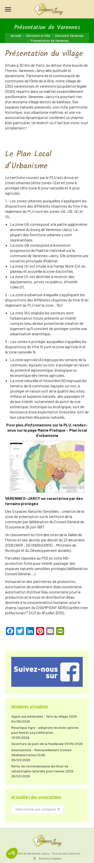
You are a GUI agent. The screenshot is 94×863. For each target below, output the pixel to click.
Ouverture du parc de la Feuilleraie (37, 744)
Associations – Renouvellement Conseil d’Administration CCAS (41, 752)
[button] (12, 853)
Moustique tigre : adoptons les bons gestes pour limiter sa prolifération (44, 730)
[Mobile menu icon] (8, 9)
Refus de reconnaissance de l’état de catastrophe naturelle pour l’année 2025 (42, 768)
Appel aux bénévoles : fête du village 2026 (44, 716)
